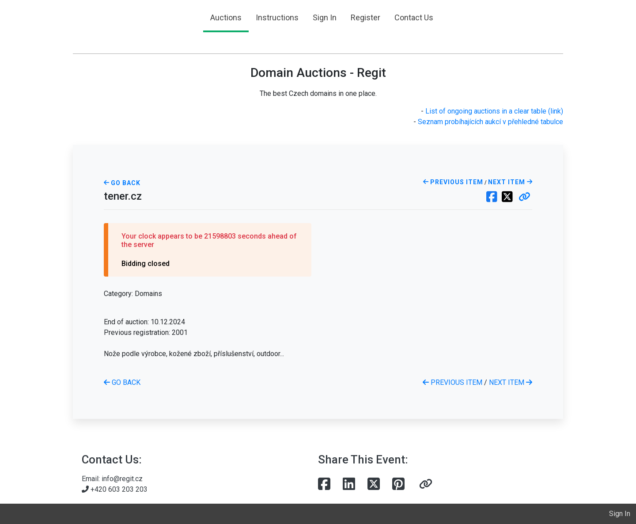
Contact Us (413, 17)
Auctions (226, 17)
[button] (524, 197)
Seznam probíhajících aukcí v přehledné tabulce (490, 122)
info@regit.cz (122, 479)
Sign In (325, 17)
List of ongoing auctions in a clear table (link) (494, 111)
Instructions (277, 17)
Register (365, 17)
